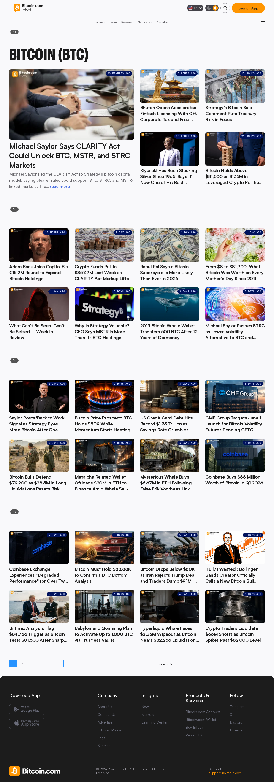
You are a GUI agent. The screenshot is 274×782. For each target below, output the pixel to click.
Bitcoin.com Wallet (201, 719)
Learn (113, 22)
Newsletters (145, 22)
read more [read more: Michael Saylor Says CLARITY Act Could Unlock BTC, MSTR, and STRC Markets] (60, 186)
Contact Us (107, 714)
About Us (105, 706)
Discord (236, 722)
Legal (102, 738)
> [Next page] (60, 663)
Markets (147, 714)
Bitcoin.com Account (203, 711)
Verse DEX (194, 735)
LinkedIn (236, 730)
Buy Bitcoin (195, 727)
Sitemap (104, 745)
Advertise (162, 22)
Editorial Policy (109, 730)
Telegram (237, 706)
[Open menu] (263, 21)
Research (127, 22)
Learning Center (154, 722)
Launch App (248, 8)
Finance (100, 22)
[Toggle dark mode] (212, 8)
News (145, 706)
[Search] (225, 8)
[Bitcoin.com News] (28, 8)
